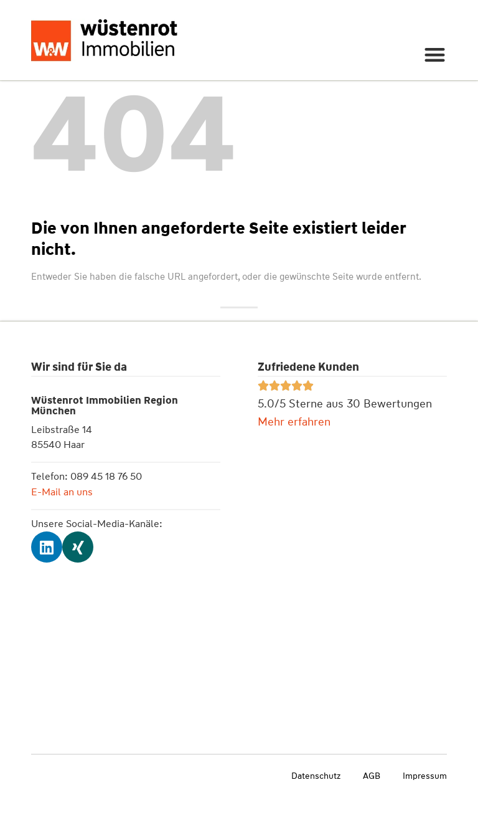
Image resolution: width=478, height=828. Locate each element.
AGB (371, 775)
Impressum (425, 775)
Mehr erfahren (294, 421)
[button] (435, 54)
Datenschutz (315, 775)
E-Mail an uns (62, 491)
